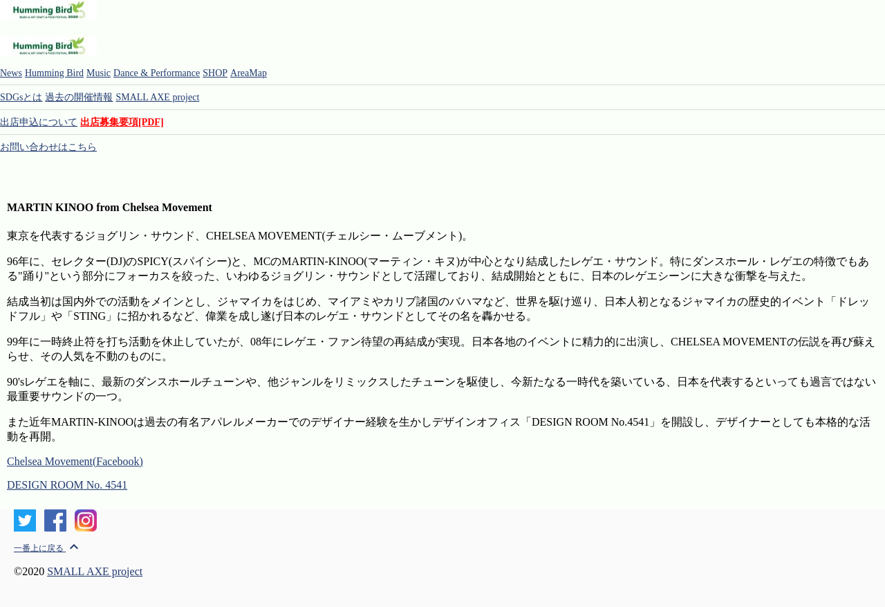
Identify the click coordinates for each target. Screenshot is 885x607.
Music (98, 73)
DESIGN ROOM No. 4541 (67, 485)
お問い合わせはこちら (48, 147)
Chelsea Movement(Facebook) (75, 461)
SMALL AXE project (157, 97)
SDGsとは (21, 97)
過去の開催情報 (79, 97)
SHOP (215, 73)
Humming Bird (54, 73)
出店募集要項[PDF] (122, 122)
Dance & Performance (156, 73)
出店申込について (38, 122)
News (11, 73)
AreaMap (248, 73)
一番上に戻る (48, 548)
